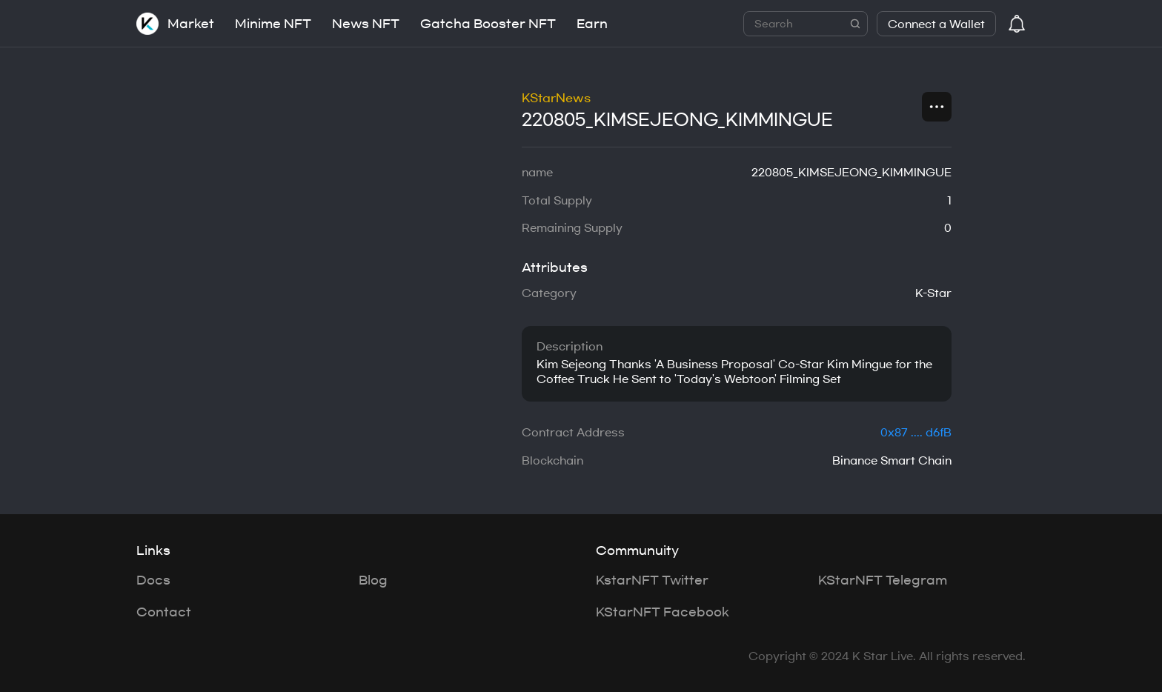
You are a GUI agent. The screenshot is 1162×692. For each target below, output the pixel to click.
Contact (163, 612)
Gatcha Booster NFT (488, 24)
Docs (153, 580)
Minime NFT (273, 24)
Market (190, 24)
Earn (592, 24)
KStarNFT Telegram (882, 580)
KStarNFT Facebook (662, 612)
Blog (373, 580)
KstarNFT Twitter (652, 580)
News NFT (365, 24)
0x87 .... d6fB (916, 432)
